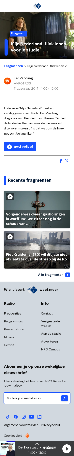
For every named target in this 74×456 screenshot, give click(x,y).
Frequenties (12, 313)
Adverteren (49, 341)
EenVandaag (23, 78)
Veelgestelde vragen (50, 323)
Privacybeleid (50, 425)
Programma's (13, 321)
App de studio (51, 333)
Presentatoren (14, 329)
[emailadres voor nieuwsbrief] (37, 398)
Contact (47, 313)
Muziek (9, 337)
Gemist (9, 345)
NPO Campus (50, 349)
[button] (66, 448)
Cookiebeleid (13, 435)
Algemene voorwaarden (21, 425)
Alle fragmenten (54, 274)
